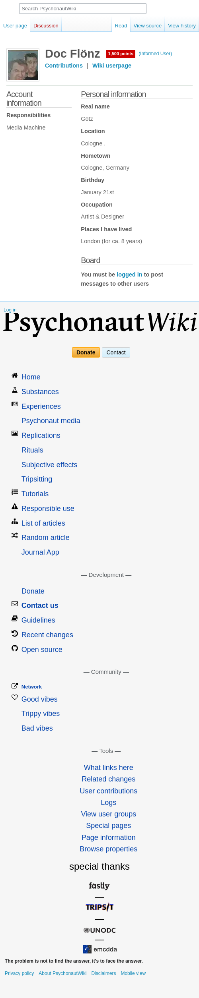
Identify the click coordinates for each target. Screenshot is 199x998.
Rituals (32, 450)
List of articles (43, 523)
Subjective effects (49, 465)
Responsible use (47, 509)
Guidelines (38, 620)
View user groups (108, 814)
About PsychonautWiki (62, 973)
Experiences (41, 406)
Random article (45, 538)
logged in (129, 274)
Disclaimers (103, 973)
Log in (10, 310)
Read (121, 26)
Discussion (46, 26)
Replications (40, 435)
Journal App (40, 552)
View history (182, 26)
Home (31, 377)
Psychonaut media (50, 421)
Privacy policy (19, 973)
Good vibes (39, 699)
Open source (41, 650)
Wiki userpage (111, 65)
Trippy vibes (40, 714)
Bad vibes (37, 728)
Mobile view (133, 973)
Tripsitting (36, 479)
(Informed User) (155, 53)
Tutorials (35, 494)
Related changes (108, 779)
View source (148, 26)
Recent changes (47, 635)
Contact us (40, 605)
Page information (109, 837)
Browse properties (108, 849)
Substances (40, 392)
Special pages (108, 826)
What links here (108, 768)
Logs (108, 803)
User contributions (108, 791)
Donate (85, 352)
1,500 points (121, 53)
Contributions (64, 65)
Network (31, 687)
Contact (115, 352)
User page (15, 26)
